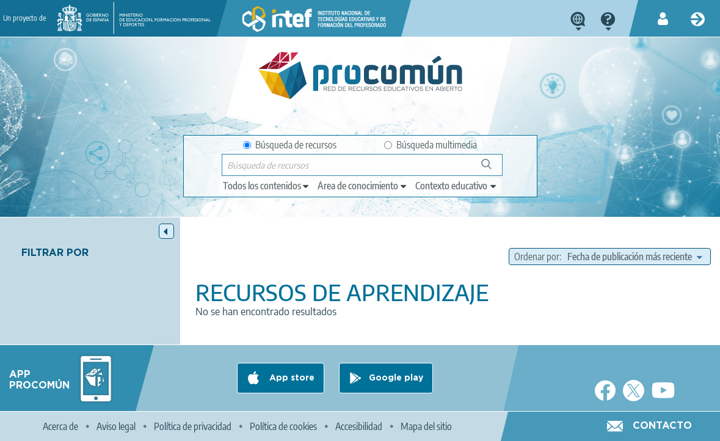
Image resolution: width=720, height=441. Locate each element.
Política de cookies (283, 426)
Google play (396, 378)
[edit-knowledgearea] (363, 186)
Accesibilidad (358, 426)
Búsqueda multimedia (430, 145)
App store (291, 378)
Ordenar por (536, 256)
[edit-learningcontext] (456, 186)
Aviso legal (116, 426)
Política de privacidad (192, 426)
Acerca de (60, 426)
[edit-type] (266, 186)
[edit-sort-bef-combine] (634, 256)
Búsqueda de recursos (289, 145)
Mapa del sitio (426, 426)
